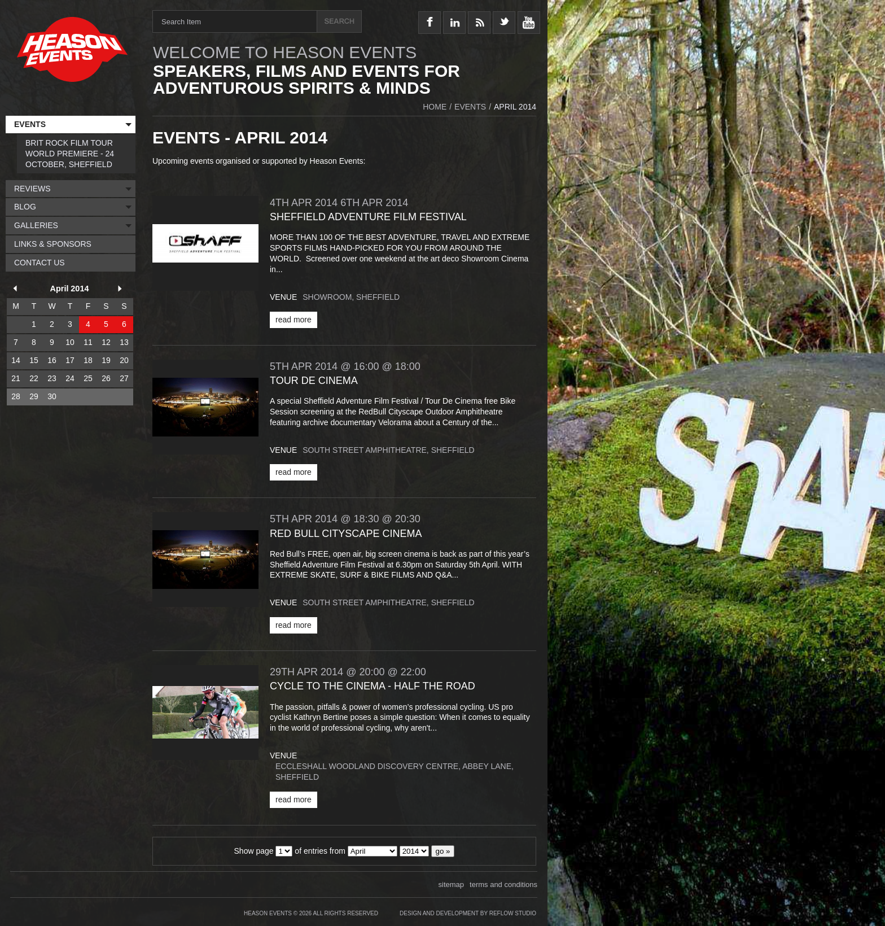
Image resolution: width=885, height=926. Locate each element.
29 (33, 396)
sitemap (452, 884)
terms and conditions (503, 884)
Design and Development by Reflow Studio (468, 913)
